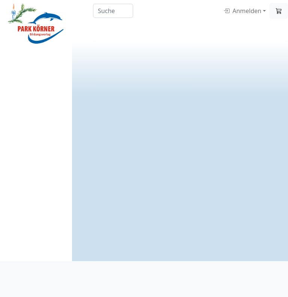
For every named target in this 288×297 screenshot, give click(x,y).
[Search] (113, 11)
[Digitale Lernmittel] (36, 24)
